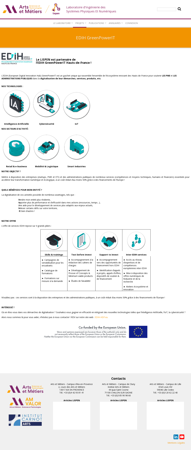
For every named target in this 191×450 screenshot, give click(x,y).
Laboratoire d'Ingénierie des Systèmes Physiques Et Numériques (91, 9)
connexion (131, 23)
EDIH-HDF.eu (101, 317)
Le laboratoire (62, 23)
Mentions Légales (176, 442)
